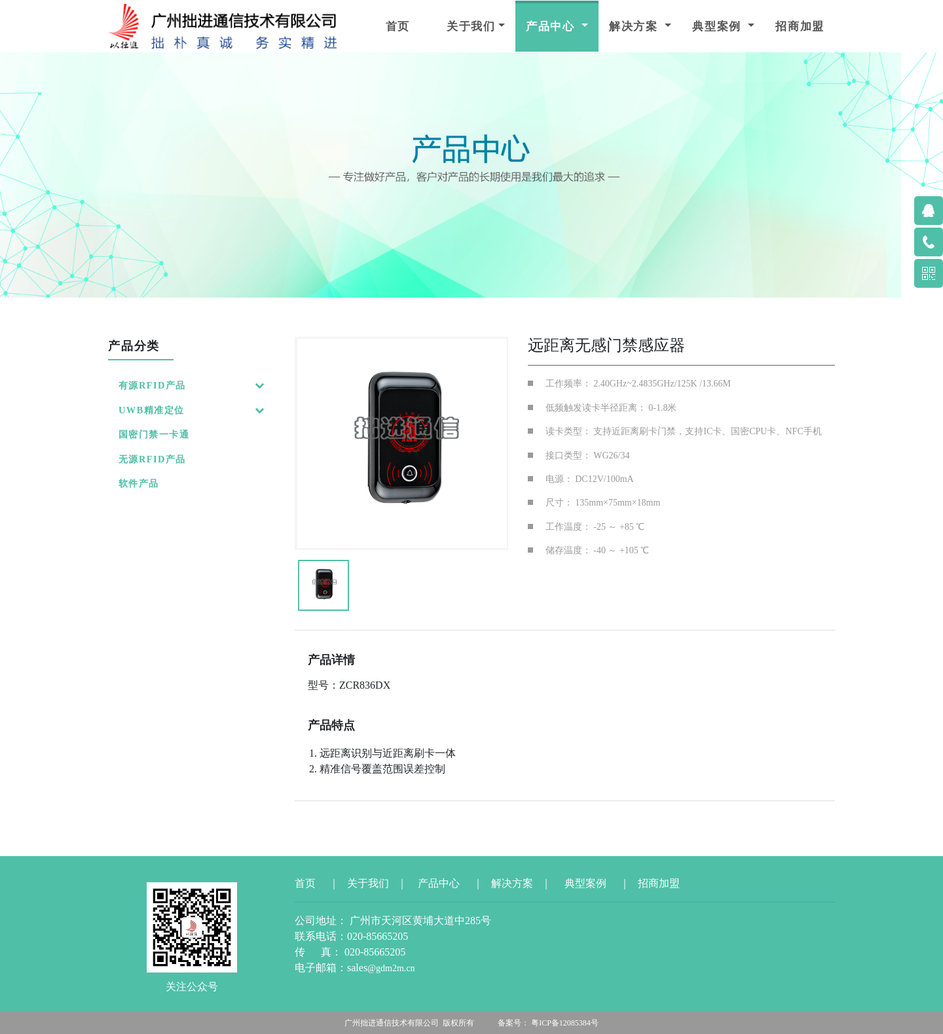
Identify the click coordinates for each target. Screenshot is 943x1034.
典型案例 (718, 26)
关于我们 (471, 26)
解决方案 (635, 26)
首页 (398, 26)
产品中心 (552, 26)
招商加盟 (799, 26)
